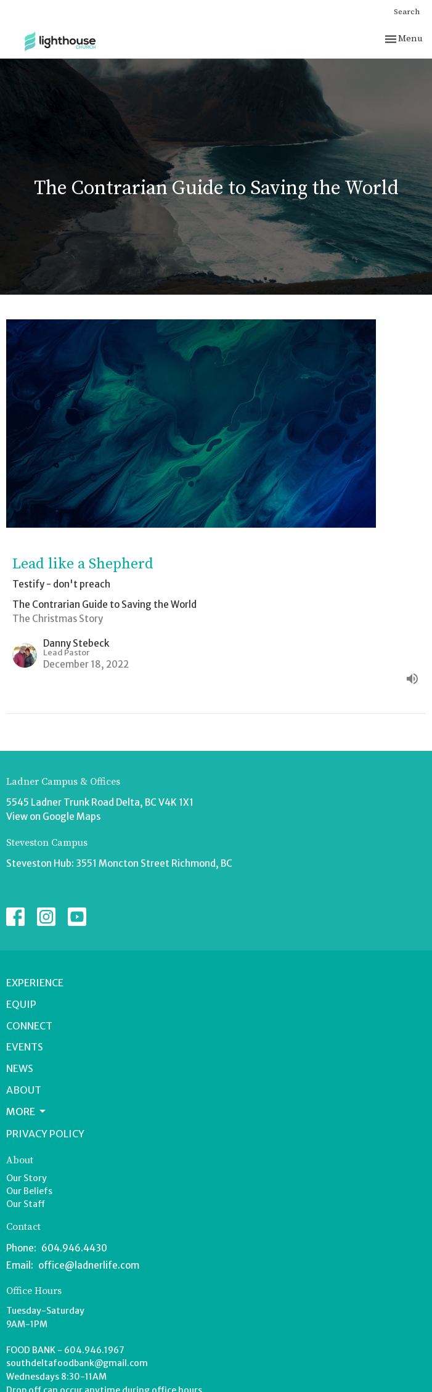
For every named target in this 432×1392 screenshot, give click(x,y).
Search (407, 12)
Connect (29, 1026)
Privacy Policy (45, 1134)
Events (24, 1047)
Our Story (26, 1178)
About (23, 1090)
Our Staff (25, 1204)
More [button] (26, 1111)
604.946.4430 (74, 1248)
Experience (34, 982)
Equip (21, 1004)
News (19, 1068)
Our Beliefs (29, 1191)
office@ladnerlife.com (88, 1265)
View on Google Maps (53, 816)
